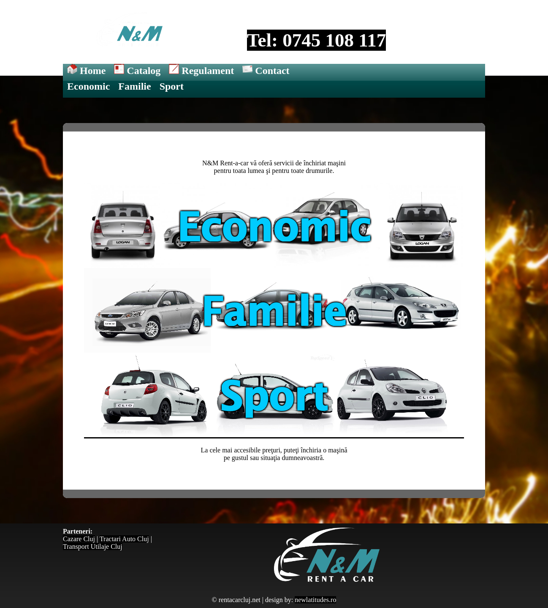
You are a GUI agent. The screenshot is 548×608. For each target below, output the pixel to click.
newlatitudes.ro (315, 599)
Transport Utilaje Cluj (92, 546)
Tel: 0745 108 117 (316, 40)
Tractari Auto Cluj (124, 538)
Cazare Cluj (79, 538)
